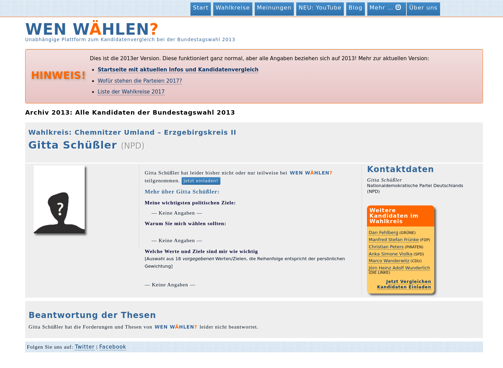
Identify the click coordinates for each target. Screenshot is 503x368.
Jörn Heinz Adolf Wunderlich (399, 267)
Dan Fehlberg (383, 232)
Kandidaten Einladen (404, 287)
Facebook (112, 347)
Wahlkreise (233, 7)
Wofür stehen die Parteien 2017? (140, 81)
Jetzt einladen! (201, 181)
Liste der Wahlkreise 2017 (131, 92)
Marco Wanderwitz (389, 260)
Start (200, 7)
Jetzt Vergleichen (408, 281)
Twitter (85, 347)
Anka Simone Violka (390, 253)
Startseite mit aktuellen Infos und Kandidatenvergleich (178, 70)
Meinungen (274, 7)
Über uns (423, 7)
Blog (356, 7)
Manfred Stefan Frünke (394, 239)
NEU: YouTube (320, 7)
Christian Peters (386, 246)
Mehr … (387, 7)
